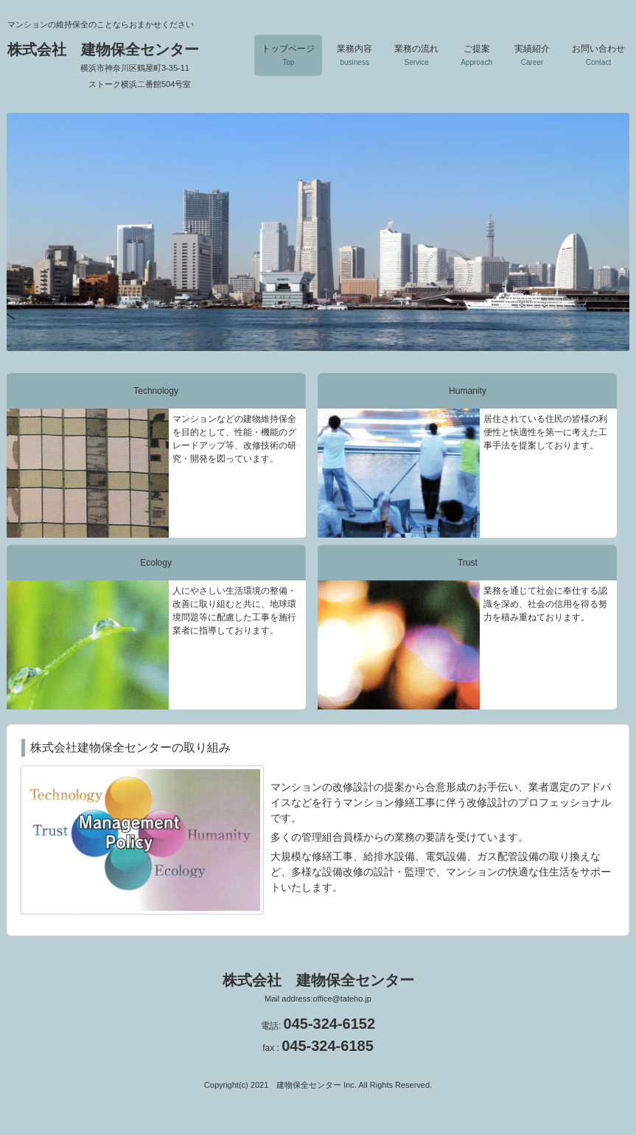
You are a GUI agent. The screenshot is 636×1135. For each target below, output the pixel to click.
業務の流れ (416, 55)
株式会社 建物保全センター (115, 64)
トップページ (288, 55)
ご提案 (476, 55)
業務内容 (354, 55)
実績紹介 (532, 55)
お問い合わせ (598, 55)
